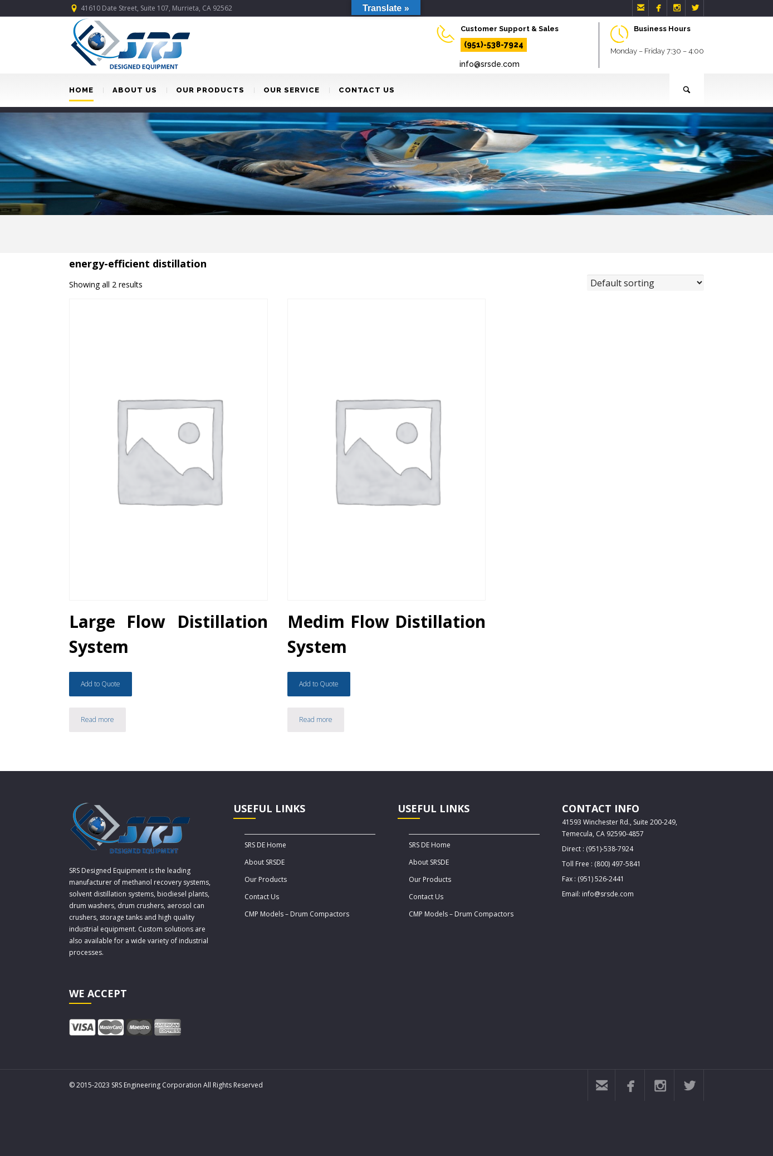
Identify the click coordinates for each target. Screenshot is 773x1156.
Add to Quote (100, 684)
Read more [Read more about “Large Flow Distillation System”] (97, 719)
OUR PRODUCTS (205, 90)
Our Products (265, 879)
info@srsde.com (489, 64)
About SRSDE (264, 862)
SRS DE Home (265, 845)
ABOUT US (130, 90)
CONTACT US (362, 90)
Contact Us (261, 896)
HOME (81, 90)
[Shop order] (645, 283)
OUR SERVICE (287, 90)
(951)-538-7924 (494, 44)
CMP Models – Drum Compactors (296, 914)
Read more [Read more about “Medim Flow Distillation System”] (315, 719)
